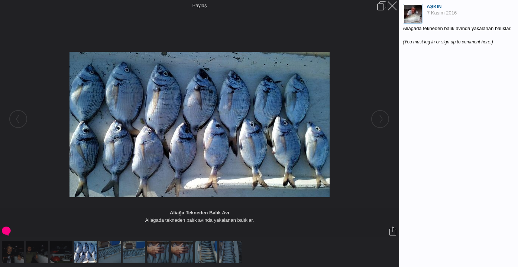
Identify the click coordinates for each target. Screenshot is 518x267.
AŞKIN (434, 6)
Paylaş (199, 5)
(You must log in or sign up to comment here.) (448, 41)
